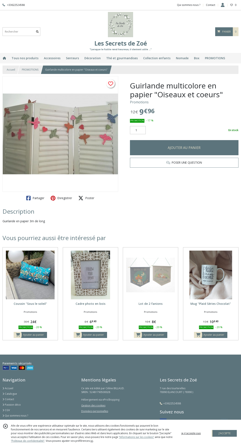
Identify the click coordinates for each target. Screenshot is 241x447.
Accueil (11, 69)
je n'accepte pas (191, 433)
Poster (86, 198)
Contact (210, 5)
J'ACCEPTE (225, 433)
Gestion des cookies (93, 405)
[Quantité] (138, 130)
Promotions (139, 102)
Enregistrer (61, 198)
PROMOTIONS (30, 69)
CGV (6, 410)
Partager (35, 198)
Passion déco (12, 404)
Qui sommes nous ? (15, 415)
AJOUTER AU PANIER (184, 147)
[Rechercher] (37, 32)
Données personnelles (94, 411)
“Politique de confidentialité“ (28, 441)
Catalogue (10, 394)
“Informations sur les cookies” (136, 437)
